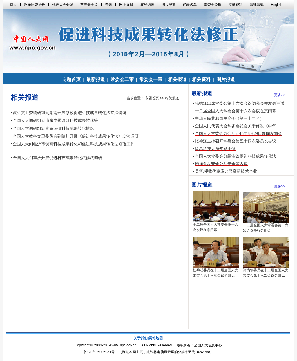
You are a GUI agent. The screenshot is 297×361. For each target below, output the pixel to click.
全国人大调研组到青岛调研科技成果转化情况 (53, 128)
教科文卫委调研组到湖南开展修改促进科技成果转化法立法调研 (69, 113)
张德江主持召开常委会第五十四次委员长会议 (235, 141)
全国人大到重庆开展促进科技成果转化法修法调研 (57, 158)
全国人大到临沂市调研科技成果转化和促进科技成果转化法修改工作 (74, 144)
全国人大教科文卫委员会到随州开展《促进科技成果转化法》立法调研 (76, 136)
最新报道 (95, 79)
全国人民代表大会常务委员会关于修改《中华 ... (237, 126)
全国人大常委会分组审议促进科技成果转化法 (235, 156)
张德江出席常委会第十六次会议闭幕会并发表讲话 (239, 103)
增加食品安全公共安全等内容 (221, 164)
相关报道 (177, 79)
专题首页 (71, 79)
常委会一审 (150, 79)
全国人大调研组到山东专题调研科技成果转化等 (55, 120)
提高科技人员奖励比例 (215, 149)
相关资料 (201, 79)
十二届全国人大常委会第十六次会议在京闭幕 (235, 111)
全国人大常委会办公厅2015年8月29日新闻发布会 (238, 133)
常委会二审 (122, 79)
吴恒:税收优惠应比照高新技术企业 (226, 171)
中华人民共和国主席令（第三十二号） (229, 118)
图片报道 (225, 79)
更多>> (279, 95)
